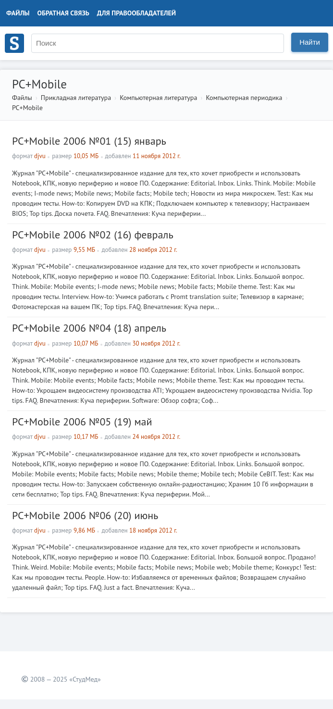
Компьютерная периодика (244, 97)
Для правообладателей (136, 13)
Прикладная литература (76, 97)
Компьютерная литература (158, 97)
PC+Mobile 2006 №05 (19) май (82, 421)
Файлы (18, 13)
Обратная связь (63, 13)
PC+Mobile (27, 107)
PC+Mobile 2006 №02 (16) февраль (92, 234)
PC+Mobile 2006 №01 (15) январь (89, 141)
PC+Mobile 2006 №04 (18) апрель (89, 328)
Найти (309, 42)
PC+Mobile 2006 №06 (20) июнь (85, 515)
